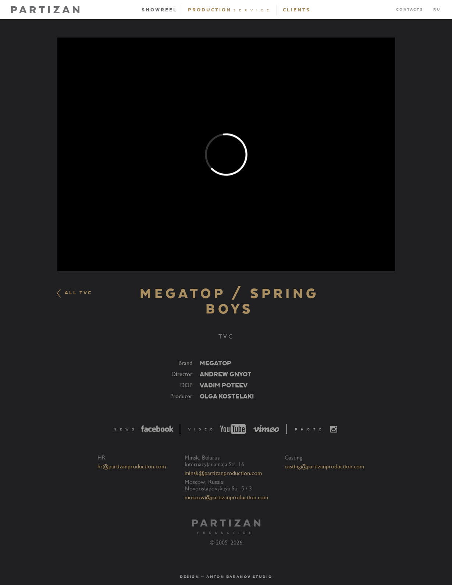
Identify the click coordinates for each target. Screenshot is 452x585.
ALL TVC (74, 293)
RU (437, 9)
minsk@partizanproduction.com (223, 473)
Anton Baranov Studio (239, 577)
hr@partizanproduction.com (131, 466)
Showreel (159, 10)
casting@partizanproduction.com (324, 466)
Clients (296, 10)
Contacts (409, 9)
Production (230, 10)
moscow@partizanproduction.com (226, 497)
